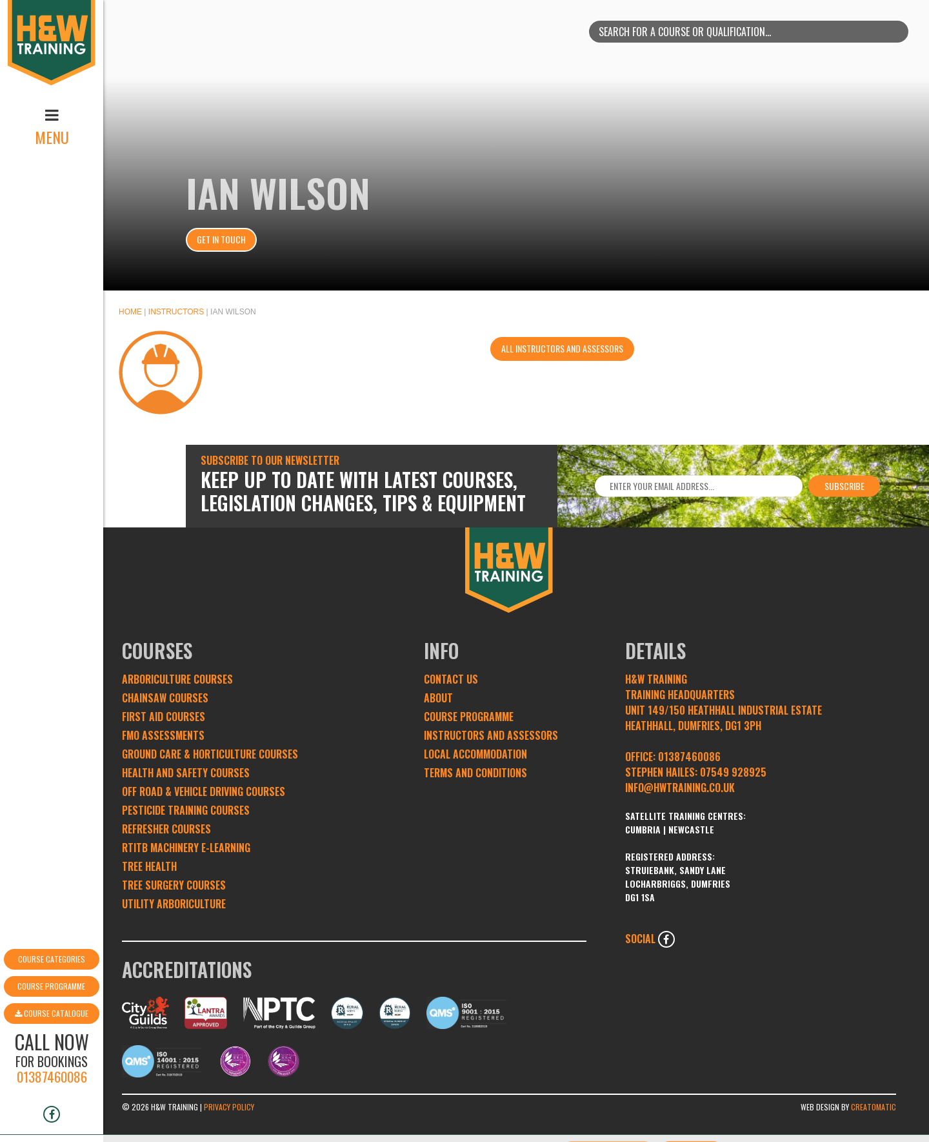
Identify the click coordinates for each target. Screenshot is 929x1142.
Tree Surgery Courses (174, 885)
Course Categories (51, 918)
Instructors (176, 311)
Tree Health (149, 866)
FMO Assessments (163, 735)
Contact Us (451, 679)
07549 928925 (733, 772)
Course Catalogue (51, 972)
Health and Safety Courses (186, 772)
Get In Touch (221, 239)
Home (130, 311)
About (438, 698)
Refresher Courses (166, 829)
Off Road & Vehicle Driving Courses (203, 791)
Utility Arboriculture (174, 904)
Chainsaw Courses (165, 698)
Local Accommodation (475, 754)
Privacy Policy (229, 1106)
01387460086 (52, 1036)
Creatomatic (873, 1106)
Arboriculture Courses (177, 679)
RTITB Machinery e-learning (186, 847)
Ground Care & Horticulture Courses (210, 754)
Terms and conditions (475, 772)
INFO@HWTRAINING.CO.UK (680, 787)
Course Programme (51, 945)
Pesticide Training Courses (186, 810)
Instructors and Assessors (491, 735)
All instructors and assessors (562, 348)
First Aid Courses (163, 716)
